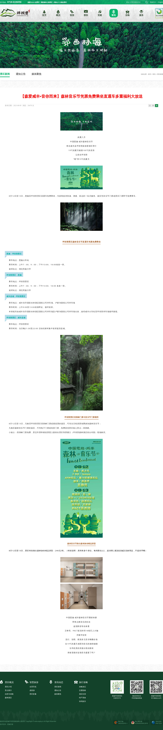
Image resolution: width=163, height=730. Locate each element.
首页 (149, 74)
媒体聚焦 (36, 74)
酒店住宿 (82, 694)
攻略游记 (82, 687)
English (160, 2)
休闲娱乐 (82, 701)
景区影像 (33, 694)
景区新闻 (5, 74)
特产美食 (82, 698)
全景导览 (33, 687)
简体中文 (153, 2)
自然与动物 (9, 694)
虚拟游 (32, 690)
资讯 (154, 74)
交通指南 (82, 690)
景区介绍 (8, 687)
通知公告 (21, 74)
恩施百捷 (10, 724)
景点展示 (8, 690)
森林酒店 (8, 698)
